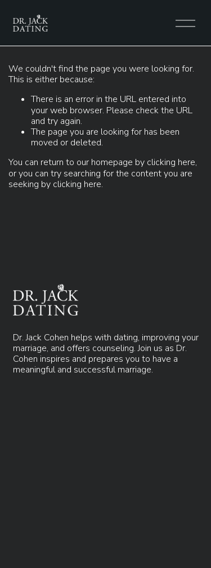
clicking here (171, 162)
